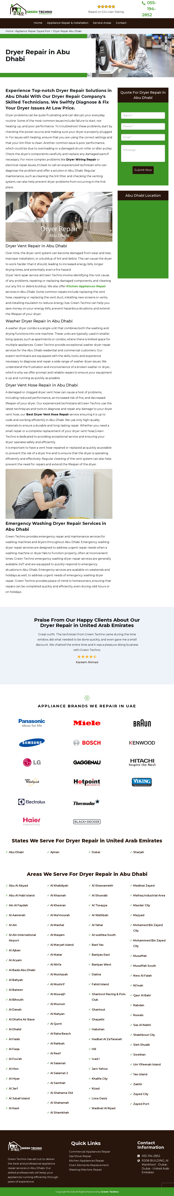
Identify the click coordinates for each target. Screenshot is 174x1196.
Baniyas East (101, 954)
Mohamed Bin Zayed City (148, 927)
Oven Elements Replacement (89, 1165)
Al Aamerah (17, 915)
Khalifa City (100, 1078)
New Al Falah (142, 975)
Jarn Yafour (100, 1068)
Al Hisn (14, 1068)
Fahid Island (100, 984)
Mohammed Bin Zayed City (149, 943)
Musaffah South (144, 965)
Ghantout (98, 1009)
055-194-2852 (149, 8)
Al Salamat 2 (59, 1073)
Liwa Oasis (99, 1098)
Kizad (96, 1088)
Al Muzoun (57, 1004)
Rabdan (138, 1005)
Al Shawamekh (102, 885)
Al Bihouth (16, 999)
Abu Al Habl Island (22, 895)
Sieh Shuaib (141, 1044)
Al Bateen (16, 990)
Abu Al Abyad (18, 885)
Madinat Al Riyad (103, 1108)
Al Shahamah (59, 1102)
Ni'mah (138, 985)
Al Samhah (57, 1083)
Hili (94, 1049)
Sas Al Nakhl (142, 1025)
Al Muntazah (59, 974)
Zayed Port (141, 1104)
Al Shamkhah (59, 1112)
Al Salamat (58, 1063)
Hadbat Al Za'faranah (107, 1039)
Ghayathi (98, 1019)
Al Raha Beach (60, 1033)
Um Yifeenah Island (147, 1064)
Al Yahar (97, 925)
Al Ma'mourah (60, 915)
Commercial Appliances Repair (89, 1151)
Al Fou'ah (15, 1059)
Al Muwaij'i (57, 994)
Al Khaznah (58, 895)
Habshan (98, 1029)
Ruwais (138, 1015)
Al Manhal (57, 925)
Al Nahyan (57, 1014)
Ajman (54, 852)
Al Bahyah (16, 980)
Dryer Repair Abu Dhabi (67, 31)
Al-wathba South (104, 935)
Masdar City (141, 905)
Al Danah (15, 1009)
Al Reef (55, 1053)
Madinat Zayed (144, 885)
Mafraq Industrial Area (149, 895)
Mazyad (138, 915)
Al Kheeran (58, 905)
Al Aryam (15, 960)
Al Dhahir (15, 1029)
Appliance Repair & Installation (67, 22)
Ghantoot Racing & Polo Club (109, 997)
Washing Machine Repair (85, 1169)
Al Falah (14, 1039)
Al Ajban (14, 950)
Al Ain (13, 925)
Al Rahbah (57, 1043)
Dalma (96, 974)
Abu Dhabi (16, 852)
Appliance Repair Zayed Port (32, 31)
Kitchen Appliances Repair (86, 1160)
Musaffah (140, 956)
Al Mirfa (55, 964)
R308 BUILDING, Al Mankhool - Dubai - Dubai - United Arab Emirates (155, 1166)
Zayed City (140, 1094)
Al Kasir (14, 1108)
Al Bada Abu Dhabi (22, 970)
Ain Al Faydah (18, 905)
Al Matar (56, 954)
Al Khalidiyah (59, 885)
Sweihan (139, 1054)
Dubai (96, 852)
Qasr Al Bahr (142, 995)
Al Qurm (56, 1023)
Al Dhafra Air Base (22, 1019)
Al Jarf (13, 1088)
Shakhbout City (144, 1035)
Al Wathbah (100, 915)
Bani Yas (98, 944)
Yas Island (140, 1074)
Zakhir (137, 1084)
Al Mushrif (57, 984)
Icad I (96, 1059)
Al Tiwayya (99, 905)
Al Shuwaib (100, 895)
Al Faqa (14, 1049)
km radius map (143, 238)
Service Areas (102, 22)
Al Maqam (57, 935)
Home (38, 22)
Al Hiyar (14, 1078)
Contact (121, 22)
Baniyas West (101, 964)
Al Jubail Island (19, 1098)
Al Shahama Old (61, 1093)
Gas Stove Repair (80, 1156)
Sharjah (138, 852)
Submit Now (143, 170)
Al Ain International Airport (22, 937)
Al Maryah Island (62, 944)
